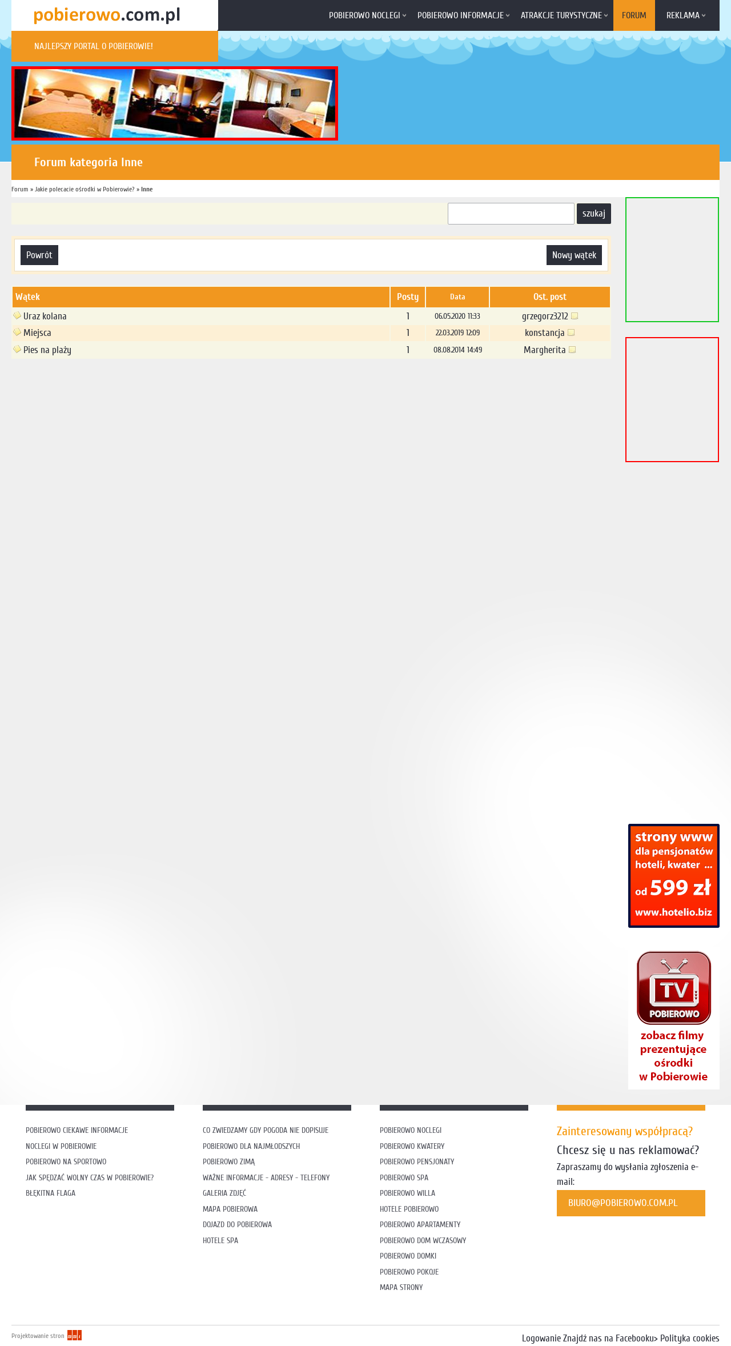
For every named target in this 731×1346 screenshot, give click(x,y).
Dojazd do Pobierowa (237, 1224)
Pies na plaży (42, 349)
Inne (147, 189)
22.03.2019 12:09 (458, 333)
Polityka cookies (690, 1338)
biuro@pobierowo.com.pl (623, 1203)
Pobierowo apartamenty (420, 1224)
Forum (634, 15)
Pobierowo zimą (229, 1162)
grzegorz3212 (550, 316)
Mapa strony (401, 1287)
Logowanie (541, 1338)
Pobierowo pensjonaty (417, 1162)
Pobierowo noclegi (364, 15)
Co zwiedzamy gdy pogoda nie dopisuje (265, 1130)
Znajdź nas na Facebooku (608, 1338)
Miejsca (32, 332)
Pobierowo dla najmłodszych (251, 1146)
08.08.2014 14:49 (457, 350)
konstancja (550, 332)
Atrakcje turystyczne (561, 15)
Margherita (550, 349)
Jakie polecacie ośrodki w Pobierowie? (84, 189)
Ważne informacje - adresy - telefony (266, 1178)
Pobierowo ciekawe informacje (77, 1130)
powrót (39, 255)
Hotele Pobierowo (409, 1209)
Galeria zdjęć (224, 1193)
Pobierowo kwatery (412, 1146)
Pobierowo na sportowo (66, 1162)
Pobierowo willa (408, 1193)
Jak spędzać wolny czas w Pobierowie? (90, 1178)
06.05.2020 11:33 (457, 316)
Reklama (683, 15)
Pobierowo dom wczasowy (423, 1240)
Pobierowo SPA (404, 1178)
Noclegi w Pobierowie (61, 1146)
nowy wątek (574, 255)
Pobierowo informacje (460, 15)
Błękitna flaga (50, 1193)
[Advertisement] (219, 396)
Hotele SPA (220, 1240)
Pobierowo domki (408, 1256)
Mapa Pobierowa (230, 1209)
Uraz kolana (40, 316)
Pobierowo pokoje (409, 1272)
